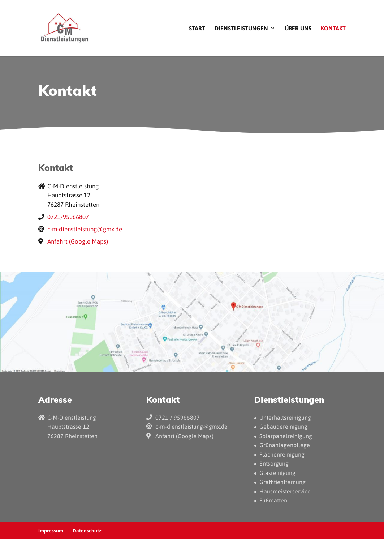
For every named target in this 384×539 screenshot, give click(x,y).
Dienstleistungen (241, 28)
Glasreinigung (277, 473)
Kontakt (333, 28)
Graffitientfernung (282, 482)
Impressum (50, 531)
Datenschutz (87, 531)
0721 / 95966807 (177, 417)
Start (197, 28)
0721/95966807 (68, 217)
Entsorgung (274, 463)
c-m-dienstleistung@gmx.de (84, 229)
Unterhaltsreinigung (285, 417)
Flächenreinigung (282, 454)
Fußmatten (273, 500)
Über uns (298, 28)
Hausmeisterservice (285, 491)
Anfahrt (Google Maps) (77, 241)
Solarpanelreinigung (285, 436)
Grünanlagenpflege (284, 445)
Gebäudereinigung (283, 426)
